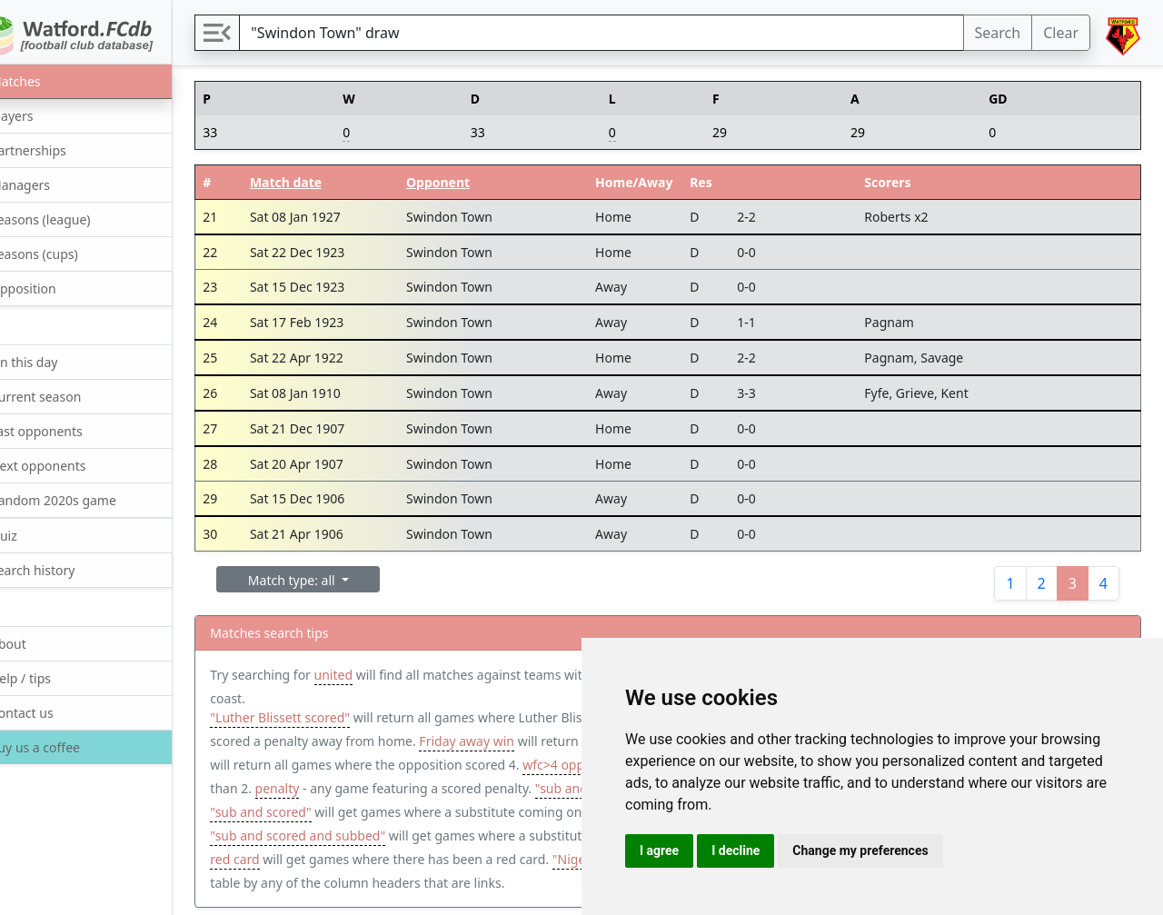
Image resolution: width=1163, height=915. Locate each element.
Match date (329, 182)
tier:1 (346, 859)
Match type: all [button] (339, 580)
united (379, 674)
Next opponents (69, 464)
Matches (46, 80)
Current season (67, 395)
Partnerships (59, 149)
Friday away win (561, 741)
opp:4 (330, 764)
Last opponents (67, 430)
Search (998, 33)
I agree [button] (659, 850)
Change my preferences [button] (860, 850)
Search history (64, 569)
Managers (51, 184)
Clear (1061, 33)
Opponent (475, 182)
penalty (459, 788)
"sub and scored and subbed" (553, 835)
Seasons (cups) (65, 253)
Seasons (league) (71, 218)
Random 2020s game (85, 499)
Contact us (53, 711)
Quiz (35, 534)
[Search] (624, 33)
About (39, 642)
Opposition (54, 287)
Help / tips (52, 677)
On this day (55, 361)
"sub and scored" (467, 812)
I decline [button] (735, 850)
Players (43, 114)
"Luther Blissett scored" (326, 717)
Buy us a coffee (65, 747)
